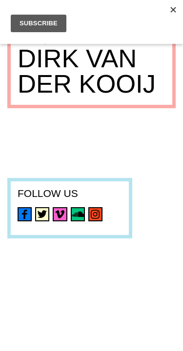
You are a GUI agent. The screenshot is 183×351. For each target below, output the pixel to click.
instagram (95, 214)
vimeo (60, 214)
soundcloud (78, 214)
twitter (42, 214)
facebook (25, 214)
